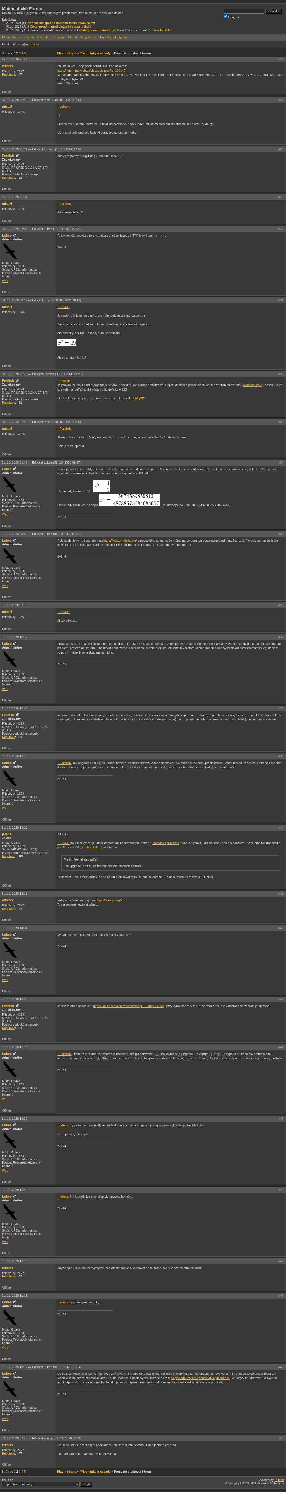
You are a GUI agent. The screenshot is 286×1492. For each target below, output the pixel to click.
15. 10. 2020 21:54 (14, 197)
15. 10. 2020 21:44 (14, 59)
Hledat (72, 37)
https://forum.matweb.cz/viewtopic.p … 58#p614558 (128, 1006)
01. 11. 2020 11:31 (14, 1295)
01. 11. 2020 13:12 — (41, 1367)
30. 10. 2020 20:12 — (41, 300)
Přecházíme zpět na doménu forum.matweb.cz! (61, 23)
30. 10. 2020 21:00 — (42, 374)
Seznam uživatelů (36, 37)
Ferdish (8, 156)
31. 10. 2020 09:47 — (41, 462)
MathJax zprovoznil (165, 843)
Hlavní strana (11, 37)
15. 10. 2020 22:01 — (41, 229)
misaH (7, 107)
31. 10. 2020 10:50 (14, 756)
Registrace (88, 37)
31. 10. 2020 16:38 (14, 1047)
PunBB (279, 1480)
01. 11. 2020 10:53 (14, 1261)
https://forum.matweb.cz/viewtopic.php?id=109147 (91, 70)
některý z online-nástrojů (97, 30)
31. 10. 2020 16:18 (14, 999)
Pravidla (58, 37)
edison (7, 66)
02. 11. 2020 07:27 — (42, 1438)
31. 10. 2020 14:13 (14, 893)
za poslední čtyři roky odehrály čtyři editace (200, 1378)
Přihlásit (34, 44)
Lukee (7, 236)
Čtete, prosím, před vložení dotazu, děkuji (60, 26)
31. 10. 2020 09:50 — (41, 533)
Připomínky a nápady (95, 53)
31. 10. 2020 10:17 (14, 637)
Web (5, 281)
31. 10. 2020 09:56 (14, 605)
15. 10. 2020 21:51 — (42, 149)
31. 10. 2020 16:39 (14, 1118)
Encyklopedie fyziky (113, 37)
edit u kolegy (93, 847)
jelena (6, 834)
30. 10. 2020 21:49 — (41, 422)
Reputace (8, 74)
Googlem (232, 17)
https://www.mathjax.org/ (120, 540)
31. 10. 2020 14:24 (14, 928)
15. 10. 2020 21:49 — (41, 100)
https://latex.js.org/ (108, 900)
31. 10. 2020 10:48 (14, 708)
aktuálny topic (252, 385)
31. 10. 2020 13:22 (14, 827)
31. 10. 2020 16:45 (14, 1190)
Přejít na (47, 1482)
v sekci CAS (163, 30)
